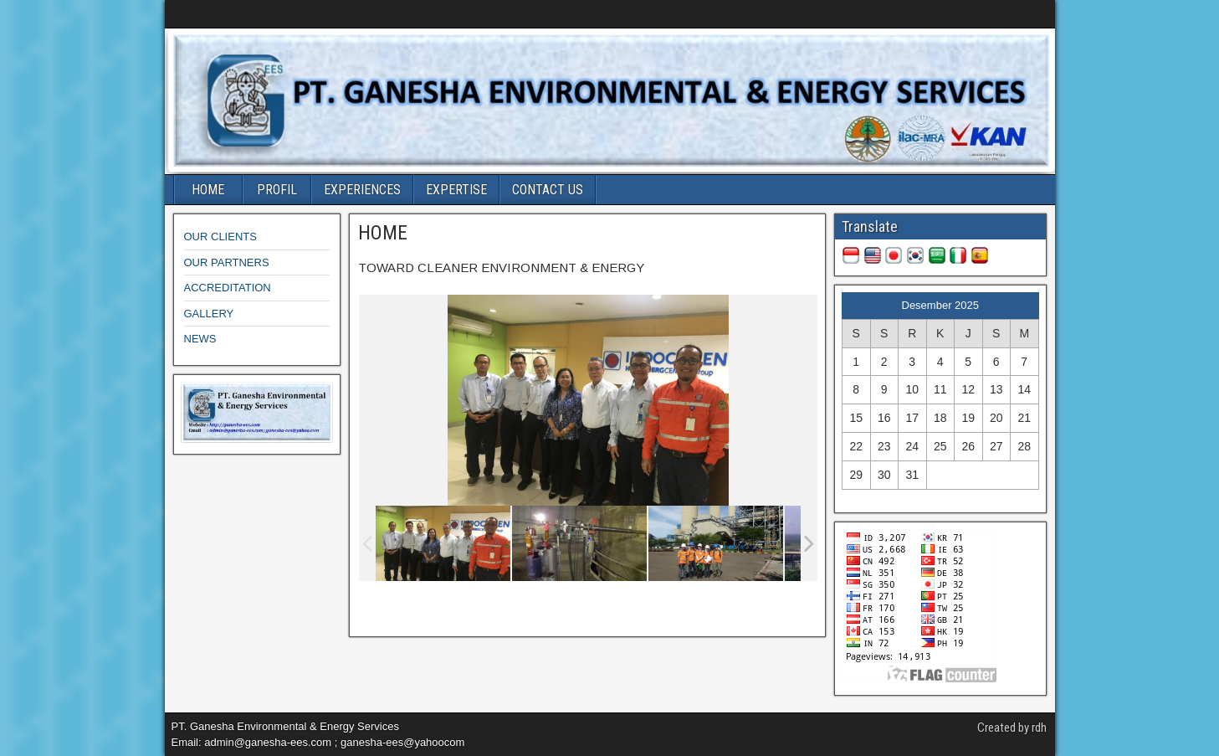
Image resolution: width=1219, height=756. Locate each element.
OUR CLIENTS (220, 236)
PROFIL (277, 190)
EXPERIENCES (362, 190)
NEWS (200, 338)
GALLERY (209, 313)
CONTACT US (547, 190)
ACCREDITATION (227, 287)
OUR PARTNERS (226, 262)
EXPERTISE (456, 190)
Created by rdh (1012, 727)
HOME (208, 190)
